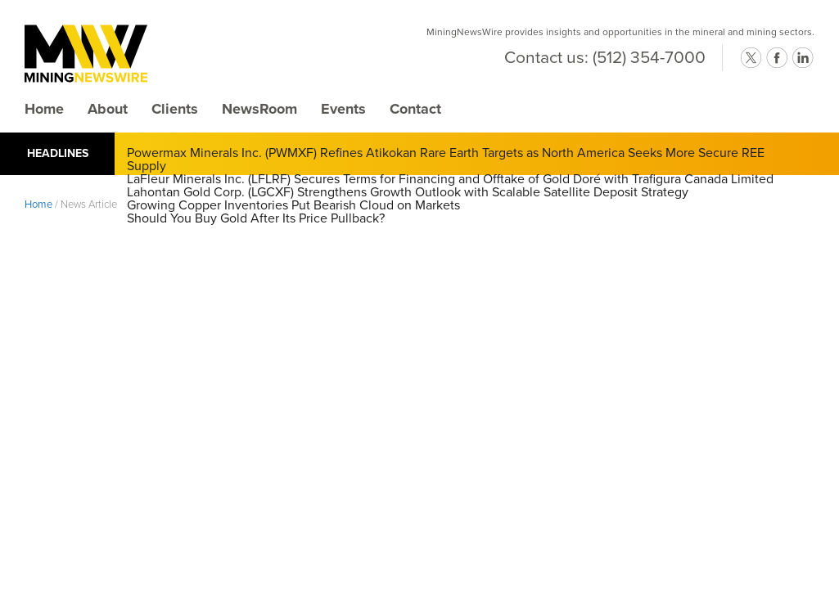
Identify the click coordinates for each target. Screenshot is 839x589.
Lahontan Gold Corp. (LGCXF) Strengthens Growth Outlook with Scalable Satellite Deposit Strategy (407, 192)
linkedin (803, 58)
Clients (174, 108)
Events (343, 108)
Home (44, 108)
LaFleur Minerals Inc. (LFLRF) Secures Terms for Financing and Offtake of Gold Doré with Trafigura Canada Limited (450, 179)
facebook (776, 58)
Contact (415, 108)
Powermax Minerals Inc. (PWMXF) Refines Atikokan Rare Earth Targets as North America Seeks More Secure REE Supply (446, 159)
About (108, 108)
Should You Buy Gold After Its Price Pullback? (256, 218)
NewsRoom (259, 108)
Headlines (57, 153)
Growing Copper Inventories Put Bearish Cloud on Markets (293, 205)
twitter (750, 58)
